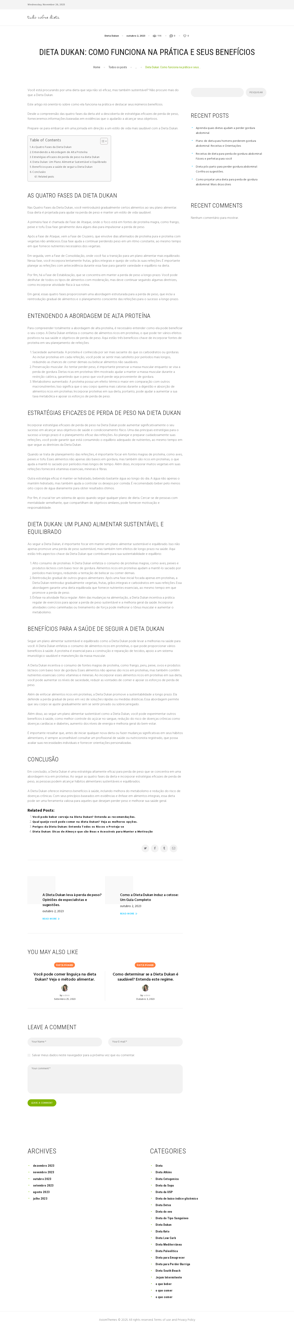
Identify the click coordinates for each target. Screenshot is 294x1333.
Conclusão (39, 173)
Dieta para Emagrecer (172, 1262)
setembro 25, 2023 (65, 1003)
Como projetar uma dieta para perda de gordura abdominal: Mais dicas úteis (230, 183)
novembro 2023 (44, 1176)
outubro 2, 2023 (135, 37)
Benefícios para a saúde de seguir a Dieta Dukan (64, 168)
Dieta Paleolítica (168, 1255)
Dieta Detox (164, 1209)
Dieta (160, 1170)
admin (66, 1000)
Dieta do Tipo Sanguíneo (174, 1222)
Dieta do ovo (165, 1216)
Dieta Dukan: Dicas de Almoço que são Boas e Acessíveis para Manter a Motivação (95, 833)
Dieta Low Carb (167, 1242)
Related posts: (47, 178)
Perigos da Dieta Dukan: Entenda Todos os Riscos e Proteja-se (79, 828)
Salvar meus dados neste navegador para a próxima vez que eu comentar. (83, 1059)
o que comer (165, 1295)
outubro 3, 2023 (145, 1003)
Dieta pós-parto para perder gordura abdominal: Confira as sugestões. (229, 170)
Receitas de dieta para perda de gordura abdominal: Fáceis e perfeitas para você (224, 157)
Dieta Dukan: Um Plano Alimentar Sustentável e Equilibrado (71, 163)
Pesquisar (255, 94)
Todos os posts (118, 68)
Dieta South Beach (169, 1275)
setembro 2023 (44, 1189)
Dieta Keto (163, 1235)
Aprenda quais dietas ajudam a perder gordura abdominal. (228, 132)
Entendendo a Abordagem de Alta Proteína (61, 153)
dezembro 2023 (44, 1170)
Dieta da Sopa (166, 1189)
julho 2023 (41, 1203)
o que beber (164, 1288)
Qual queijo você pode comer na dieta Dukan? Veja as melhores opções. (86, 823)
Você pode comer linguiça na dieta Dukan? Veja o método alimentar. (64, 977)
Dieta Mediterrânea (170, 1249)
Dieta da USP (165, 1196)
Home (96, 68)
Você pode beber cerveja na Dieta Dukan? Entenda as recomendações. (86, 818)
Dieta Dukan (112, 37)
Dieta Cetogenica (169, 1183)
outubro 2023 (43, 1183)
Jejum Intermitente (170, 1281)
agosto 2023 (42, 1196)
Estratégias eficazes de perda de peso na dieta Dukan (68, 158)
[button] (106, 142)
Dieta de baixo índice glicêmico (179, 1203)
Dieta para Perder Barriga (175, 1268)
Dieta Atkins (165, 1176)
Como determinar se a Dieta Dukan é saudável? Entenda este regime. (145, 977)
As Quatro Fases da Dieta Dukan (53, 148)
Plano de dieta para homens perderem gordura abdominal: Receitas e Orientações (228, 145)
